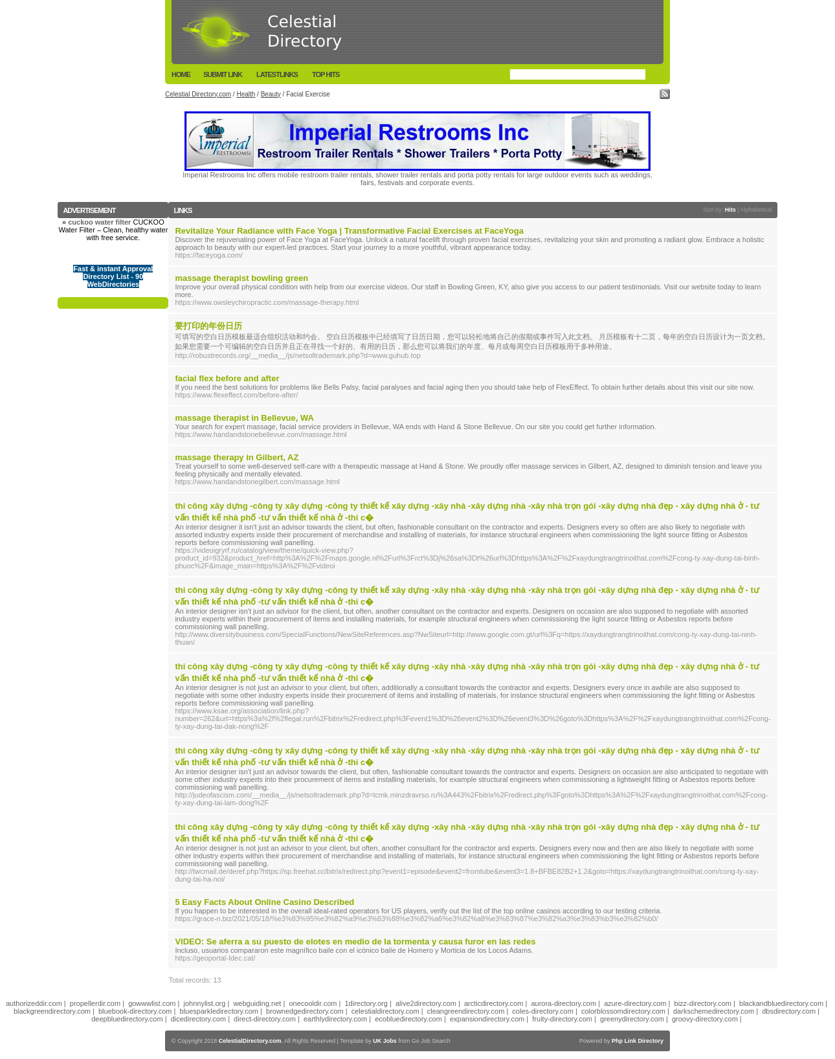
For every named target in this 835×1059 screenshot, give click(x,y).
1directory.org (365, 1003)
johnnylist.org (205, 1003)
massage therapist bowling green (241, 278)
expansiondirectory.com (487, 1019)
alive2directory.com (425, 1003)
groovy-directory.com (705, 1019)
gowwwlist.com (151, 1003)
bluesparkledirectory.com (219, 1011)
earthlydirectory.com (335, 1019)
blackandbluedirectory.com (781, 1003)
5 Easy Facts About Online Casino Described (264, 902)
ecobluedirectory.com (408, 1019)
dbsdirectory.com (789, 1011)
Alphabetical (756, 209)
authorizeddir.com (34, 1003)
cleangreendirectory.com (466, 1011)
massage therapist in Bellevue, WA (244, 418)
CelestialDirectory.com (250, 1041)
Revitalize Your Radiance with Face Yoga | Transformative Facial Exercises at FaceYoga (349, 231)
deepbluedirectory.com (126, 1019)
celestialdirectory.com (385, 1011)
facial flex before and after (227, 378)
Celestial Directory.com (198, 94)
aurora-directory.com (563, 1003)
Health (245, 94)
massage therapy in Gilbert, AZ (236, 457)
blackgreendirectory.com (52, 1011)
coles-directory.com (542, 1011)
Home (181, 74)
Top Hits (325, 74)
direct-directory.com (265, 1019)
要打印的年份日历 (208, 326)
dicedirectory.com (198, 1019)
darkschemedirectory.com (713, 1011)
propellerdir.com (95, 1003)
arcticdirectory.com (493, 1003)
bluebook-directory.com (135, 1011)
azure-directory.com (635, 1003)
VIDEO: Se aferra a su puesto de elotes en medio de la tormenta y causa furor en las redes (355, 941)
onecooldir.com (313, 1003)
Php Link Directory (637, 1041)
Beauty (271, 94)
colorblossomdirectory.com (623, 1011)
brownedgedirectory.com (305, 1011)
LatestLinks (277, 74)
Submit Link (222, 74)
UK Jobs (385, 1041)
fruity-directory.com (562, 1019)
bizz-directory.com (702, 1003)
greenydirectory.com (632, 1019)
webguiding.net (257, 1003)
